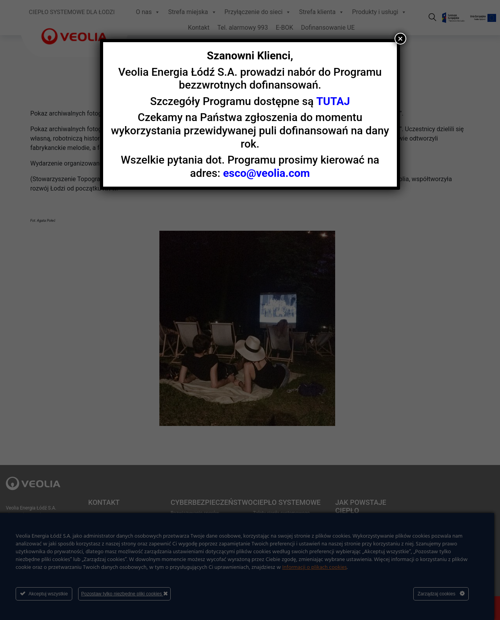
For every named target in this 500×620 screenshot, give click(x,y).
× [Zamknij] (400, 38)
